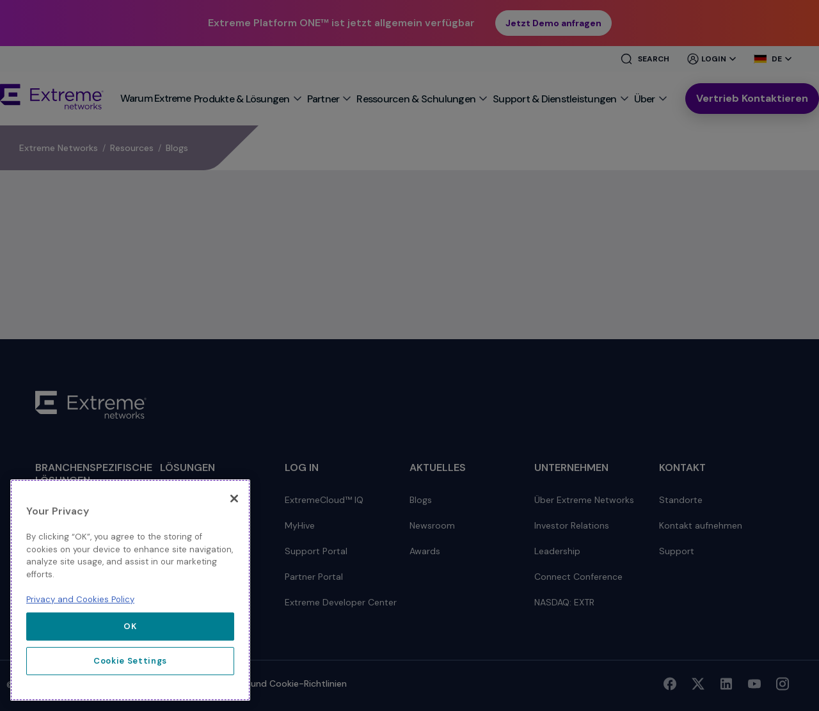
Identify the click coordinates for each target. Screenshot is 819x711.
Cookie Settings (130, 660)
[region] (130, 590)
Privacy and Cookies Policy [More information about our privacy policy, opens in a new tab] (80, 599)
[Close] (234, 498)
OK (129, 626)
